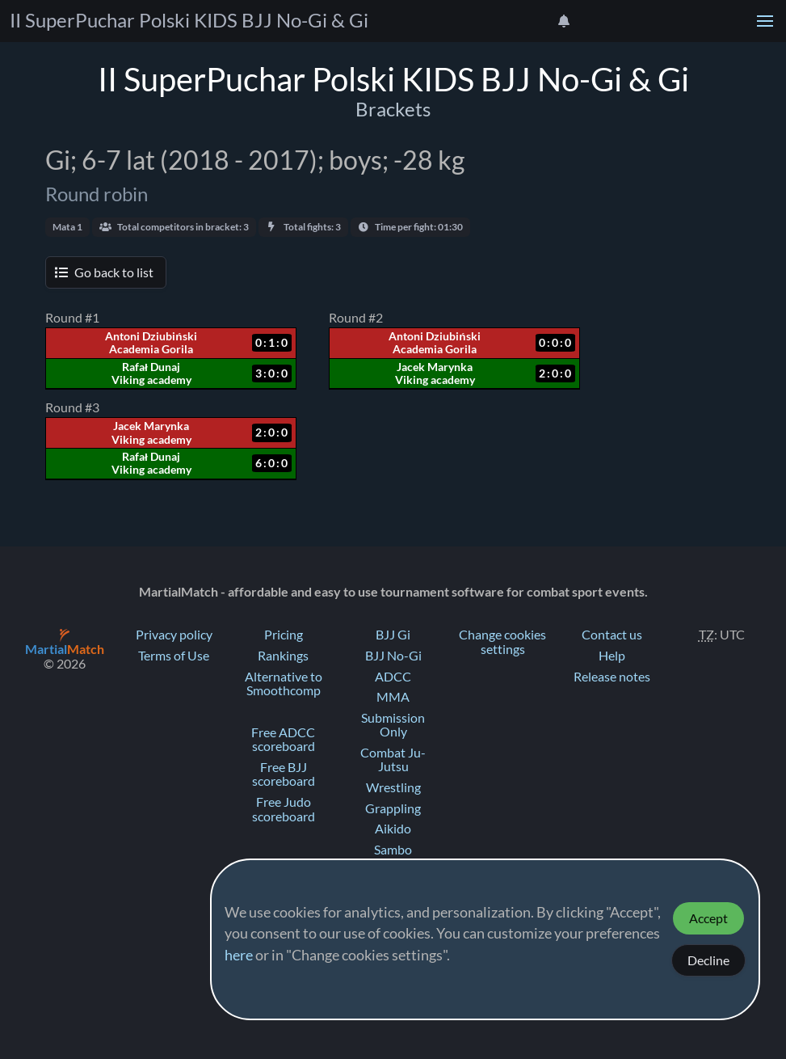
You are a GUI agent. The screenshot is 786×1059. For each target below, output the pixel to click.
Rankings (283, 655)
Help (612, 655)
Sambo (393, 849)
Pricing (283, 634)
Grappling (393, 808)
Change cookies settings (502, 641)
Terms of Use (173, 655)
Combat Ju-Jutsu (393, 759)
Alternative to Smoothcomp (283, 683)
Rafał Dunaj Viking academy (151, 373)
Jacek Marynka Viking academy (435, 373)
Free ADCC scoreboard (283, 739)
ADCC (393, 676)
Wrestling (393, 787)
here (239, 955)
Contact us (612, 634)
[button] (765, 21)
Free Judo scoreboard (283, 809)
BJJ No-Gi (393, 655)
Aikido (393, 828)
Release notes (612, 676)
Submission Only (393, 725)
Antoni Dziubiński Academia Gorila (150, 343)
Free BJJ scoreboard (283, 774)
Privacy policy (174, 634)
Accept (708, 918)
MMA (393, 697)
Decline (708, 960)
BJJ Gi (393, 634)
